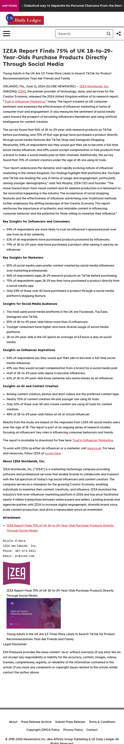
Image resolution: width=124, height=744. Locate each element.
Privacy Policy (73, 730)
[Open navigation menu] (6, 33)
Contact (92, 730)
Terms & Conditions (102, 722)
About (13, 722)
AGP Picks (9, 5)
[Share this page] (118, 33)
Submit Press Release (70, 722)
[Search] (79, 33)
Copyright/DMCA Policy (43, 730)
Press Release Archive (36, 722)
